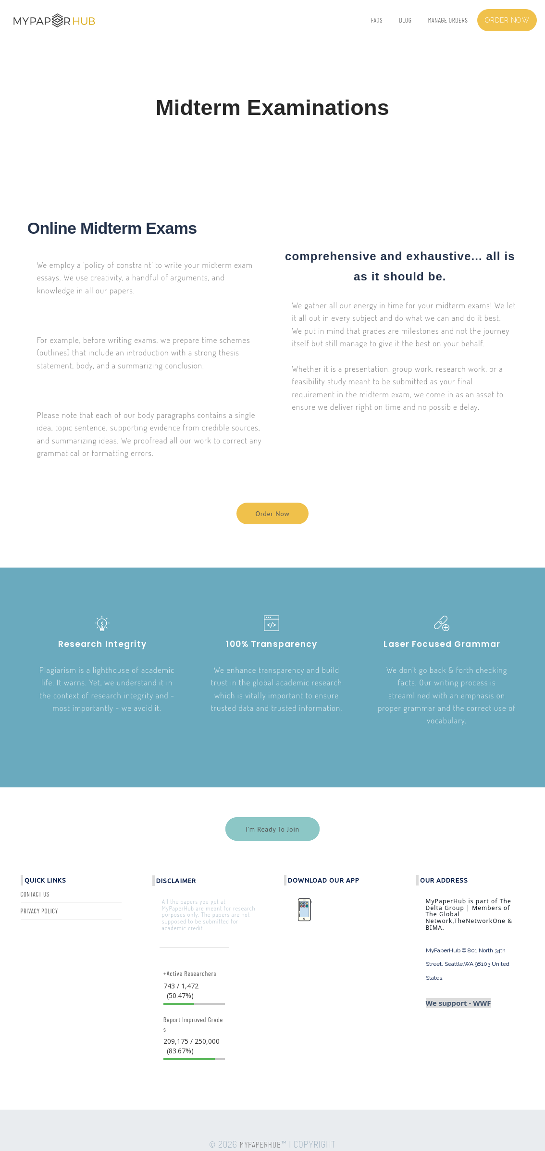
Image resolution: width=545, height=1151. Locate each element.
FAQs (377, 20)
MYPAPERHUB (260, 1144)
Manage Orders (448, 20)
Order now (507, 20)
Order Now (273, 513)
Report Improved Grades (193, 1024)
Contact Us (35, 894)
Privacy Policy (39, 911)
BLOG (405, 20)
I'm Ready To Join (272, 829)
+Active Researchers (189, 973)
